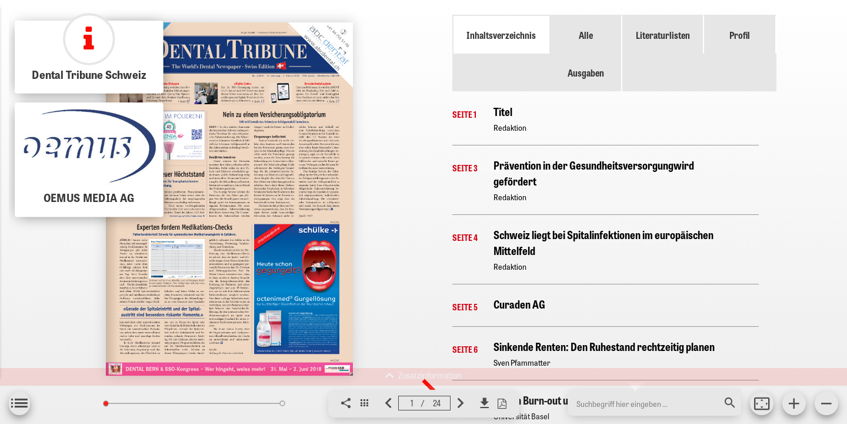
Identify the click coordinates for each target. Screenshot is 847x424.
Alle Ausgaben (586, 54)
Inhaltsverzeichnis (501, 35)
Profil (739, 35)
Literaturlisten (663, 35)
